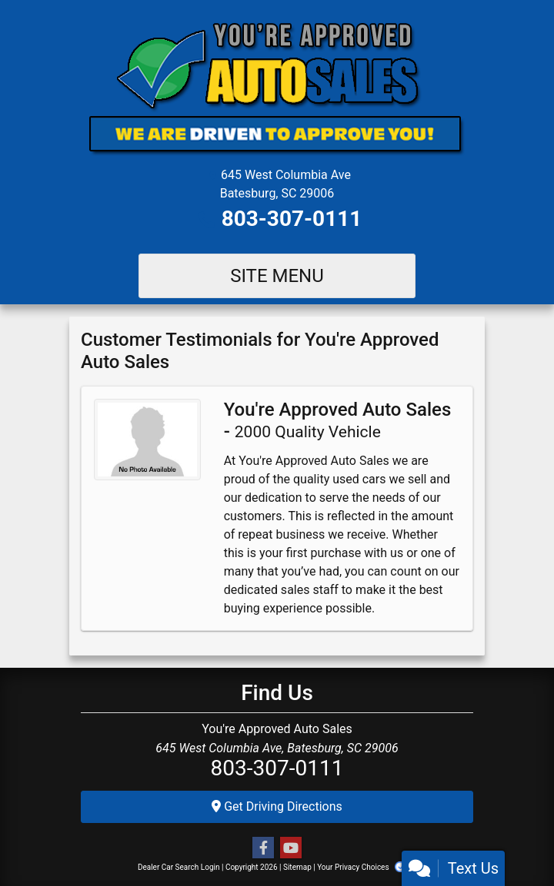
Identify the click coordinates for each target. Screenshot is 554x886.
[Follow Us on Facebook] (263, 848)
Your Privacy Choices (366, 867)
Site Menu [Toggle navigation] (277, 276)
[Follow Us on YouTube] (291, 848)
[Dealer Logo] (277, 88)
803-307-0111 (292, 218)
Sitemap (297, 867)
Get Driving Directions (277, 806)
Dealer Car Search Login (179, 867)
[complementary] (508, 840)
